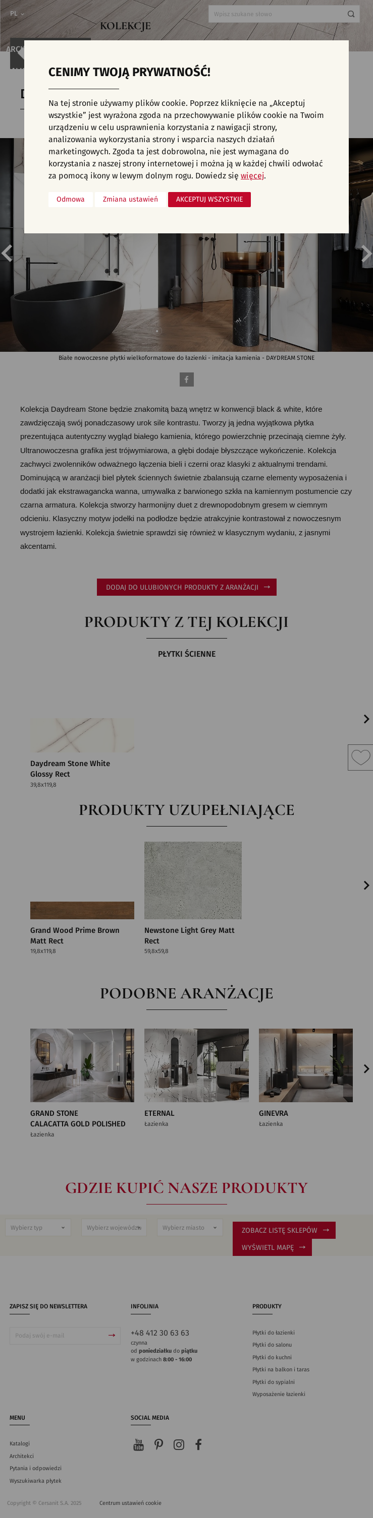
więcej (252, 176)
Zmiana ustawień (130, 199)
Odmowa (71, 199)
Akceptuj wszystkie (209, 199)
